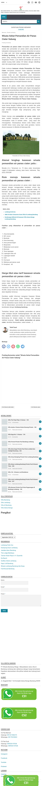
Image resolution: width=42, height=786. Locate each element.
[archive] (8, 537)
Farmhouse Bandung (7, 569)
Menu (3, 16)
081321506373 (12, 735)
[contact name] (14, 583)
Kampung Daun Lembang (9, 548)
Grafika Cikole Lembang (8, 561)
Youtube (3, 762)
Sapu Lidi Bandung (7, 563)
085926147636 (12, 744)
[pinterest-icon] (39, 2)
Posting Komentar (6, 42)
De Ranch (4, 558)
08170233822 (12, 737)
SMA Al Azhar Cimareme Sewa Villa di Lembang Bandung (21, 214)
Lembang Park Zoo (10, 212)
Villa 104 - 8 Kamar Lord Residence (18, 472)
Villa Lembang (5, 502)
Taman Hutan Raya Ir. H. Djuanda (11, 555)
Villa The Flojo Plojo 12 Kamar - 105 (18, 420)
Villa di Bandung (6, 505)
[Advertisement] (21, 636)
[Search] (19, 21)
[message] (21, 600)
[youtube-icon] (36, 2)
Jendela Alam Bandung (8, 550)
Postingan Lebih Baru (8, 407)
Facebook (4, 758)
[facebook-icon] (28, 2)
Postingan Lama (35, 407)
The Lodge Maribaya (7, 553)
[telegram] (22, 346)
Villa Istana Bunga (7, 508)
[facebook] (4, 346)
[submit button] (4, 610)
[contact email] (14, 590)
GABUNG (21, 29)
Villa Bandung (5, 500)
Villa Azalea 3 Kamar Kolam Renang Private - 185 (22, 427)
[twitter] (8, 346)
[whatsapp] (18, 346)
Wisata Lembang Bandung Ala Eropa (13, 566)
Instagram (4, 754)
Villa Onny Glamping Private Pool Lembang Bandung (23, 457)
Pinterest (4, 766)
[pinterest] (13, 346)
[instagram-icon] (32, 2)
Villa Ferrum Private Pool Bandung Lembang (21, 441)
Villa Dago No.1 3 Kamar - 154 (16, 434)
